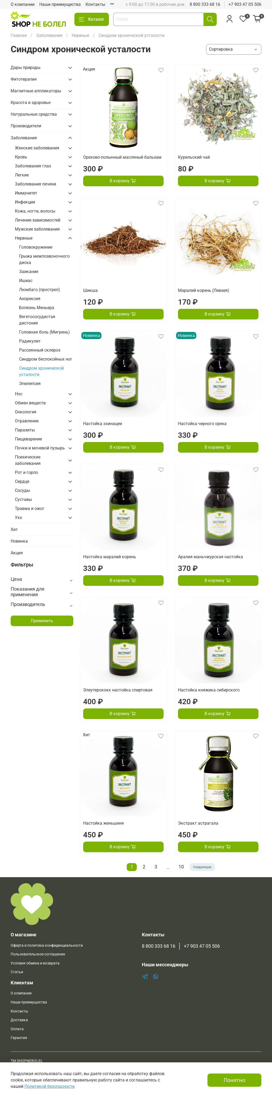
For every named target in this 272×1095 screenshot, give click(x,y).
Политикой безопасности (49, 1086)
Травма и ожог (29, 508)
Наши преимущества (60, 4)
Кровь (21, 156)
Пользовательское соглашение (38, 954)
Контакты (95, 4)
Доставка (19, 1020)
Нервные (80, 35)
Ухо (18, 517)
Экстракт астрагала (198, 823)
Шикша (90, 290)
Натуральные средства (34, 114)
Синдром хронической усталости (41, 371)
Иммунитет (26, 193)
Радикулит (30, 341)
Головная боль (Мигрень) (44, 332)
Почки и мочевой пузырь (40, 448)
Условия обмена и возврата (35, 963)
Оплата (17, 1029)
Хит (14, 529)
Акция (17, 552)
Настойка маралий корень (109, 556)
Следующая (202, 867)
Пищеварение (28, 439)
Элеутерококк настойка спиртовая (117, 690)
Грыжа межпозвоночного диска (44, 259)
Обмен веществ (30, 402)
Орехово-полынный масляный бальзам (122, 157)
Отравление (27, 420)
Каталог (91, 19)
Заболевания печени (35, 184)
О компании (23, 4)
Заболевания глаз (33, 165)
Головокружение (35, 247)
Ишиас (25, 280)
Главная (19, 35)
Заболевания (49, 35)
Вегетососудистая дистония (37, 320)
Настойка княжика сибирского (209, 690)
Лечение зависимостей (37, 220)
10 (181, 866)
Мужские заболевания (37, 229)
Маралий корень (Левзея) (203, 290)
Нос (18, 393)
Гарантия (19, 1038)
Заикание (28, 271)
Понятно (234, 1080)
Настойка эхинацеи (102, 423)
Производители (26, 125)
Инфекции (25, 202)
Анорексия (29, 298)
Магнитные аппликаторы (36, 90)
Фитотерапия (24, 79)
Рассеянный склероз (39, 350)
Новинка (19, 541)
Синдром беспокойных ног (45, 359)
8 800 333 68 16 (205, 4)
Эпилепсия (30, 383)
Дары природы (25, 67)
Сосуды (22, 490)
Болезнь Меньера (36, 307)
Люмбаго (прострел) (39, 289)
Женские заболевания (37, 147)
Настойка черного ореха (202, 423)
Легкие (22, 175)
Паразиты (25, 429)
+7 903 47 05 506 (244, 4)
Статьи (17, 972)
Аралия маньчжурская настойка (210, 556)
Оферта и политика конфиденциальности (47, 945)
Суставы (23, 499)
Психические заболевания (28, 460)
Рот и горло (26, 472)
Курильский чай (194, 157)
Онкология (25, 411)
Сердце (22, 481)
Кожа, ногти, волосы (35, 211)
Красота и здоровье (30, 102)
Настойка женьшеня (103, 823)
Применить (42, 620)
